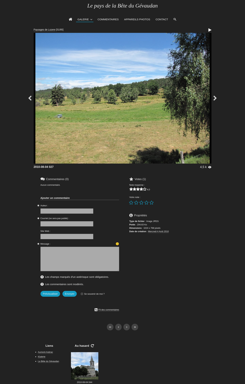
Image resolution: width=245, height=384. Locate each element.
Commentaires (108, 19)
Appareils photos (137, 19)
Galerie (83, 19)
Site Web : (45, 231)
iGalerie (41, 356)
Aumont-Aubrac (45, 352)
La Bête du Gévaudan (48, 361)
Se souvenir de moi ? (94, 294)
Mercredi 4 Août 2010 (158, 231)
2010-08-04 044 (84, 382)
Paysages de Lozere (44, 29)
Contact (162, 19)
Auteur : (44, 205)
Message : (45, 244)
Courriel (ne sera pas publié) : (54, 218)
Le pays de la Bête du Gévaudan (122, 6)
